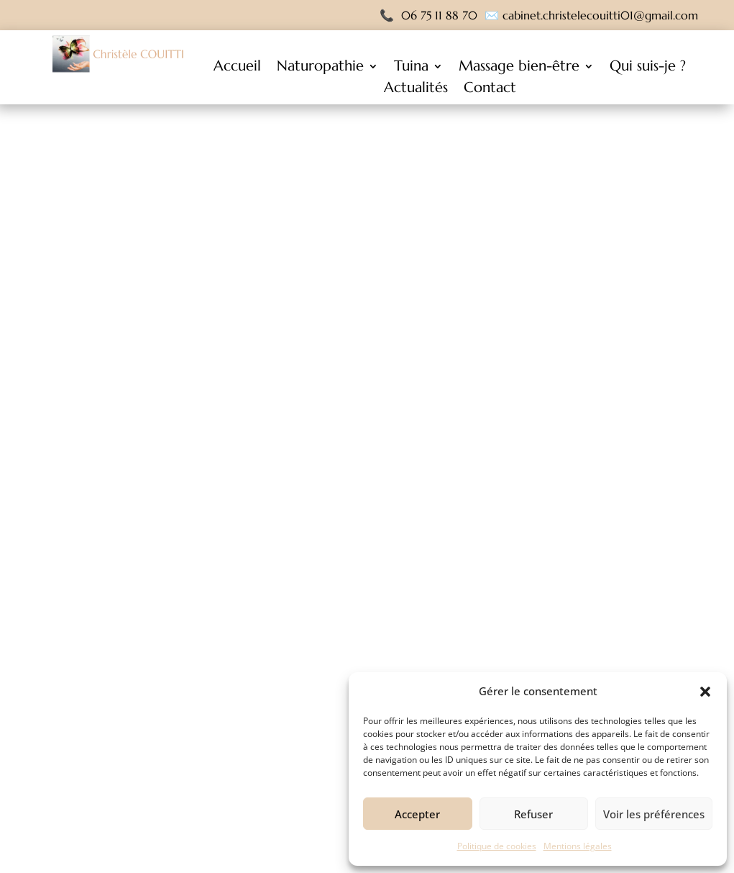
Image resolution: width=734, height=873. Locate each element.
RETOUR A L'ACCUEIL (288, 577)
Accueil (237, 68)
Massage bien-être (519, 68)
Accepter (417, 814)
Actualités (416, 89)
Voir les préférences (654, 814)
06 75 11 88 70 (439, 15)
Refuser (533, 814)
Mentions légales (577, 846)
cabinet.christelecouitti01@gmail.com (600, 15)
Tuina (411, 68)
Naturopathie (320, 68)
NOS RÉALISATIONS (445, 577)
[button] (705, 691)
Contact (490, 89)
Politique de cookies (496, 846)
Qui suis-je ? (648, 68)
